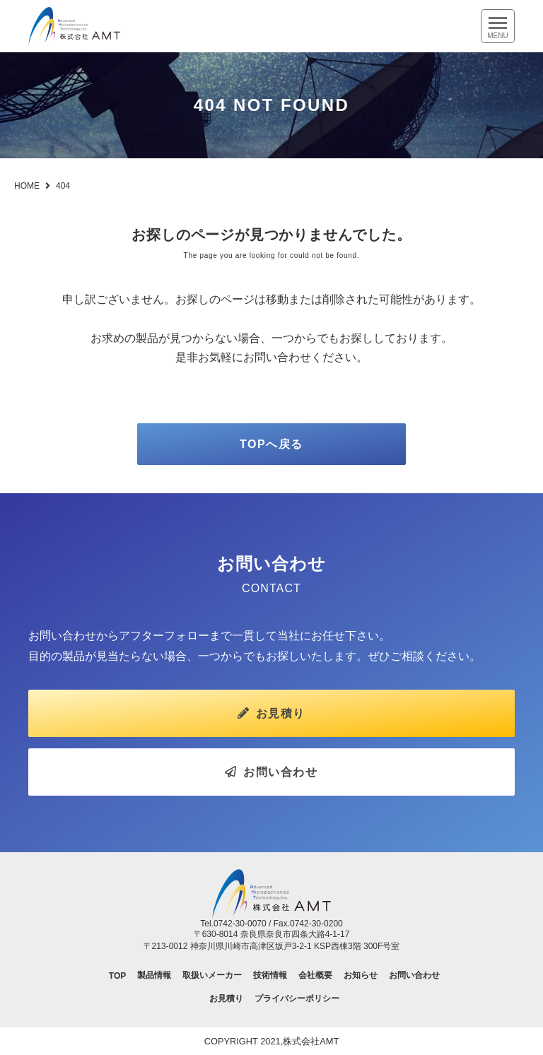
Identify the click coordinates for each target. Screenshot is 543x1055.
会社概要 (315, 975)
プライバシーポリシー (297, 998)
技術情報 (270, 975)
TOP (117, 976)
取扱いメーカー (212, 975)
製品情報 (154, 975)
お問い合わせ (271, 772)
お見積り (271, 713)
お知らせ (361, 975)
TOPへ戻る (271, 444)
